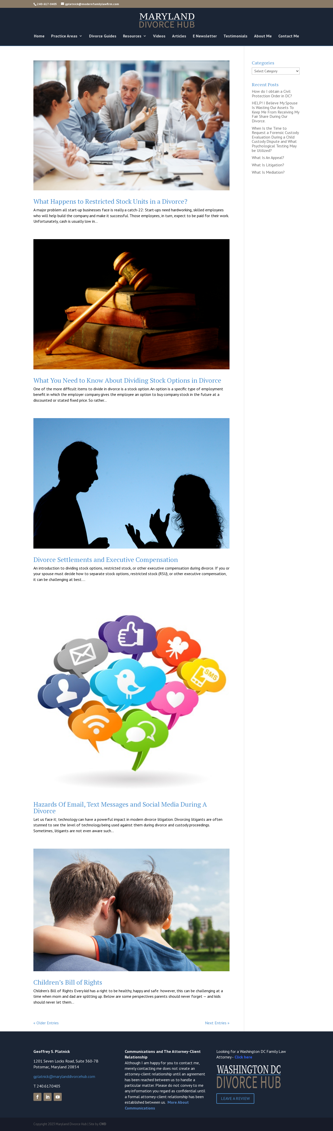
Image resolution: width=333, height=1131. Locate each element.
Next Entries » (217, 1022)
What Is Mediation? (268, 172)
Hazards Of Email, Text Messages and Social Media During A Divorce (120, 807)
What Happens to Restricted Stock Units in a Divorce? (110, 201)
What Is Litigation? (268, 164)
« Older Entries (46, 1022)
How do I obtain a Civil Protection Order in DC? (272, 93)
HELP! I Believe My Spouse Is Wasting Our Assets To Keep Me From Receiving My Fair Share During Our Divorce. (275, 111)
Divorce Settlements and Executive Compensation (105, 559)
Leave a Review (235, 1098)
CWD (102, 1124)
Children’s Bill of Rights (67, 982)
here (248, 1056)
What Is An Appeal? (268, 157)
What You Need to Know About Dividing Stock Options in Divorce (127, 380)
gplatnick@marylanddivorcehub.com (64, 1076)
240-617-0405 (47, 4)
